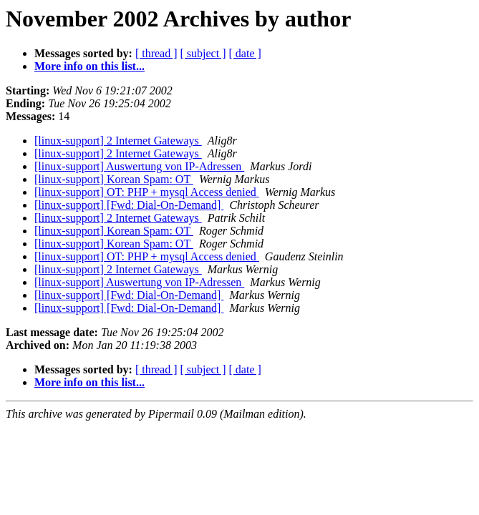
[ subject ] (203, 53)
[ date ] (245, 53)
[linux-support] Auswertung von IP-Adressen (139, 166)
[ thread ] (156, 53)
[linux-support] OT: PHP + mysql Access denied (146, 192)
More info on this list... (89, 66)
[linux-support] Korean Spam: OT (113, 179)
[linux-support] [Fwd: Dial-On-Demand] (128, 205)
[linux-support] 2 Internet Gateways (118, 140)
